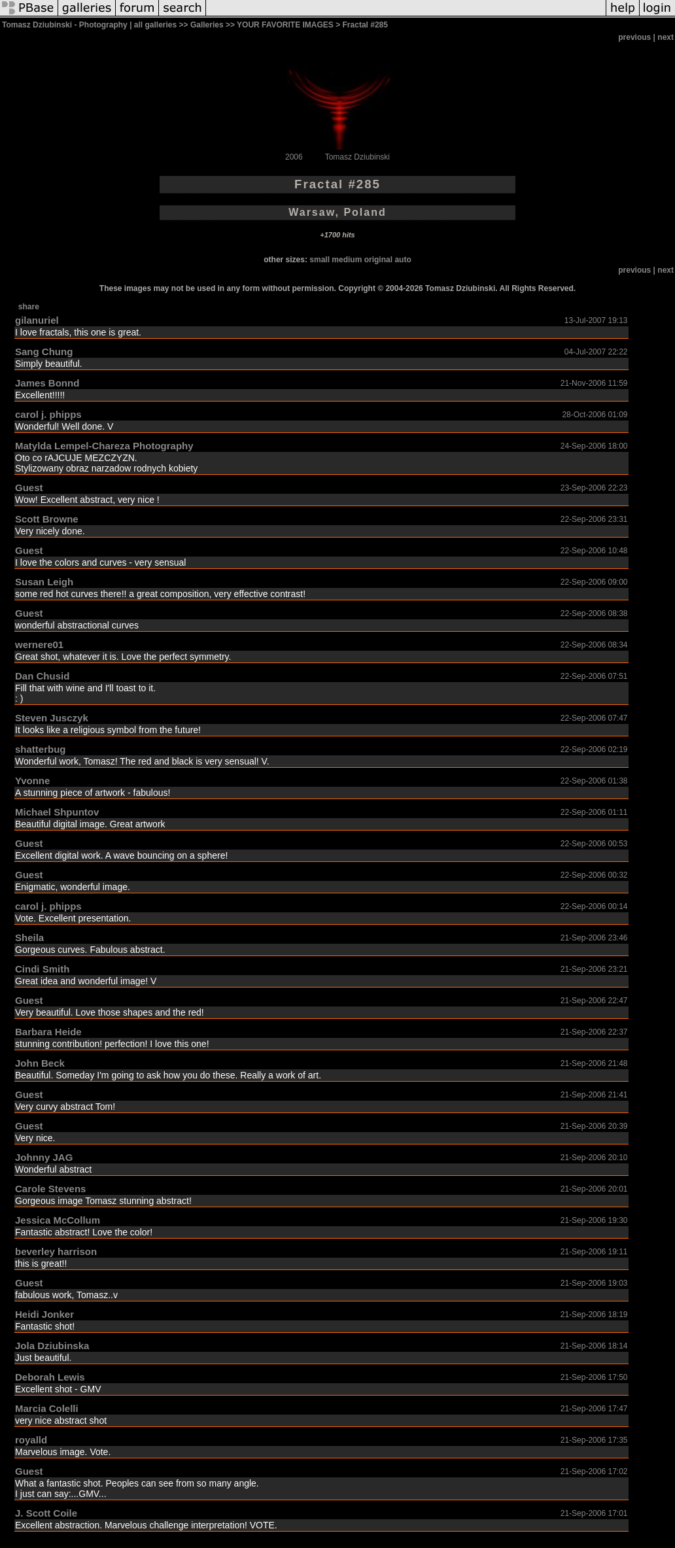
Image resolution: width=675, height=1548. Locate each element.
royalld (31, 1439)
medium (347, 259)
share (28, 306)
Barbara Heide (48, 1031)
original (378, 259)
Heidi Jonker (44, 1314)
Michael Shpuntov (57, 811)
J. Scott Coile (46, 1513)
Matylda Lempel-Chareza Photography (104, 445)
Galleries (207, 24)
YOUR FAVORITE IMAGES (285, 24)
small (319, 259)
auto (402, 259)
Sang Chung (44, 351)
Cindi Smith (42, 968)
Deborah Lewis (50, 1377)
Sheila (29, 937)
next (665, 37)
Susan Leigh (44, 581)
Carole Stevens (50, 1188)
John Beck (40, 1063)
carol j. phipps (48, 414)
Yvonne (32, 780)
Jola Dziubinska (52, 1345)
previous (634, 37)
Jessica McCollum (57, 1220)
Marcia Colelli (46, 1408)
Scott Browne (46, 519)
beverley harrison (56, 1251)
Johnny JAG (44, 1157)
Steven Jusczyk (51, 717)
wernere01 (39, 644)
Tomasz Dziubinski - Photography (65, 24)
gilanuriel (37, 320)
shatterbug (40, 749)
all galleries (155, 24)
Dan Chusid (42, 675)
